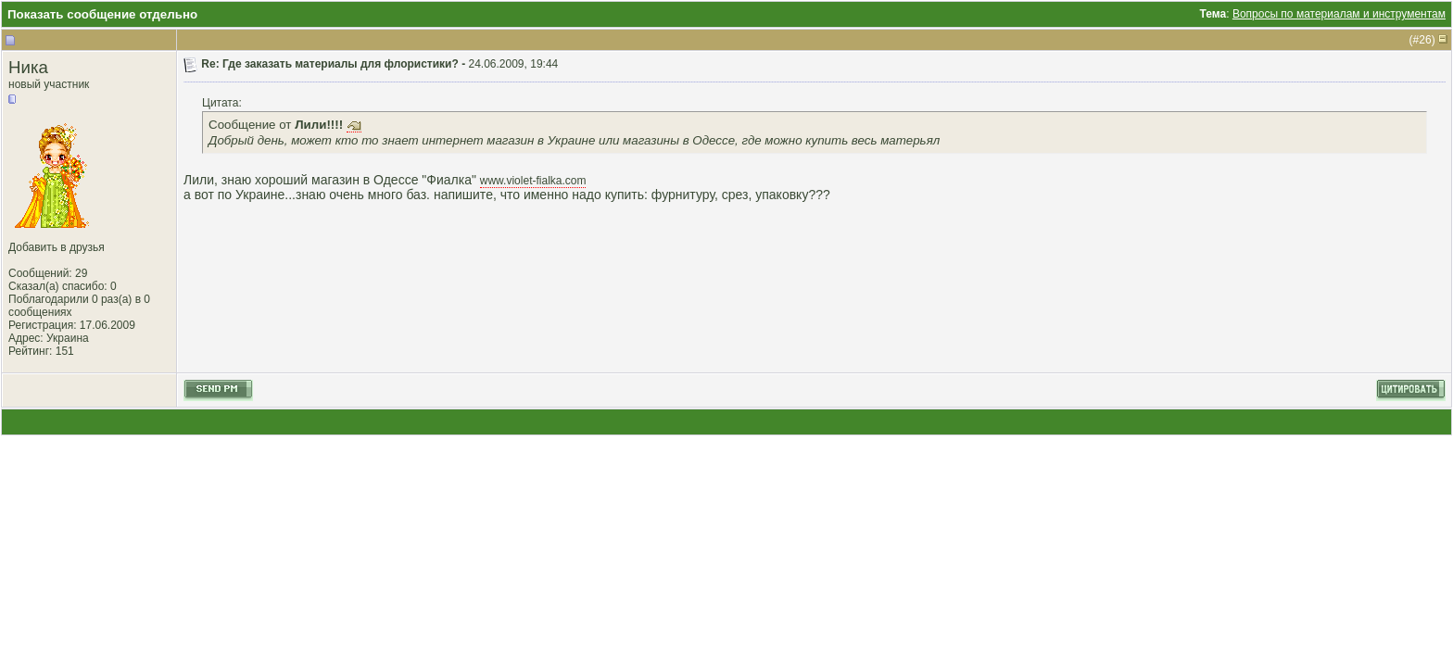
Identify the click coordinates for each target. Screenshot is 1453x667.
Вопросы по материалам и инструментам (1339, 13)
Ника (28, 67)
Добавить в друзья (56, 247)
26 (1425, 39)
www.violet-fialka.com (533, 180)
